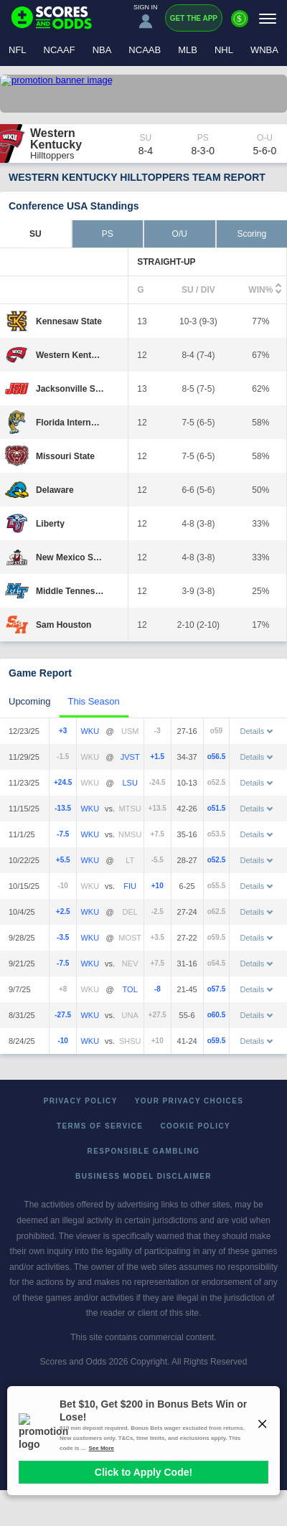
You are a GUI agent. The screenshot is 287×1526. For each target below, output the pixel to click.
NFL (18, 49)
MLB (187, 49)
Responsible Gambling (144, 1151)
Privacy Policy (81, 1101)
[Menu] (267, 18)
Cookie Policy (195, 1126)
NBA (102, 49)
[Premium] (240, 24)
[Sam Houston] (63, 625)
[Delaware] (55, 490)
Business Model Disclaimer (143, 1176)
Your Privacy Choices (189, 1101)
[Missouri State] (65, 456)
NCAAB (144, 49)
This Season (94, 701)
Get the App (193, 18)
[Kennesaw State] (69, 321)
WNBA (264, 49)
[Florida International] (70, 422)
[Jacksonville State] (70, 389)
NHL (224, 49)
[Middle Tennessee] (70, 591)
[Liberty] (50, 523)
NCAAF (59, 49)
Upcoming (30, 701)
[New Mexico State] (70, 557)
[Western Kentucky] (70, 355)
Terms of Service (100, 1126)
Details (256, 731)
